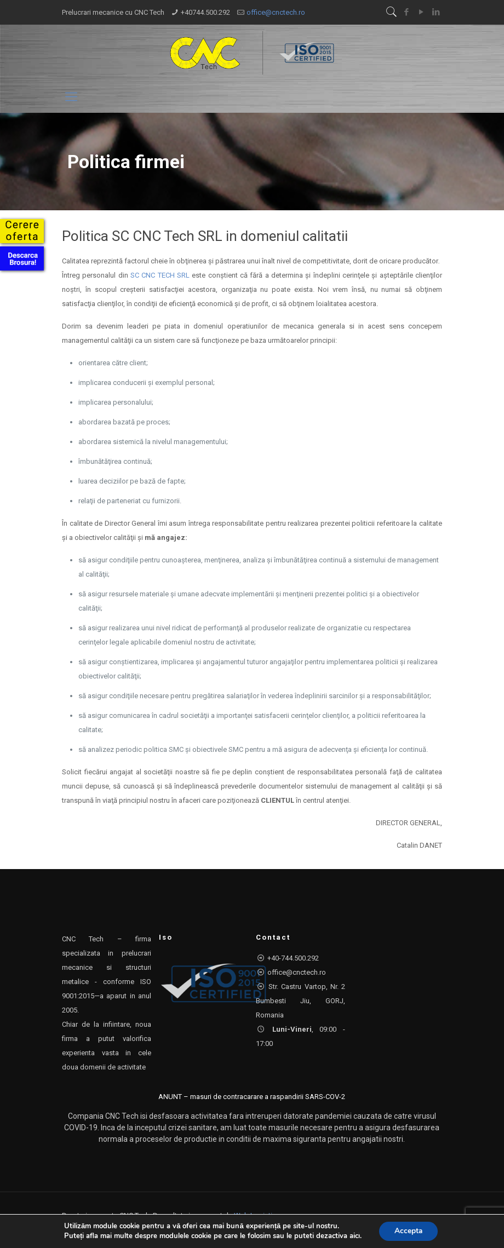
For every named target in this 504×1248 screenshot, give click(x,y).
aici (353, 1236)
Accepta (408, 1231)
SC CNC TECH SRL (160, 275)
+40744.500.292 (205, 12)
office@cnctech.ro (276, 12)
